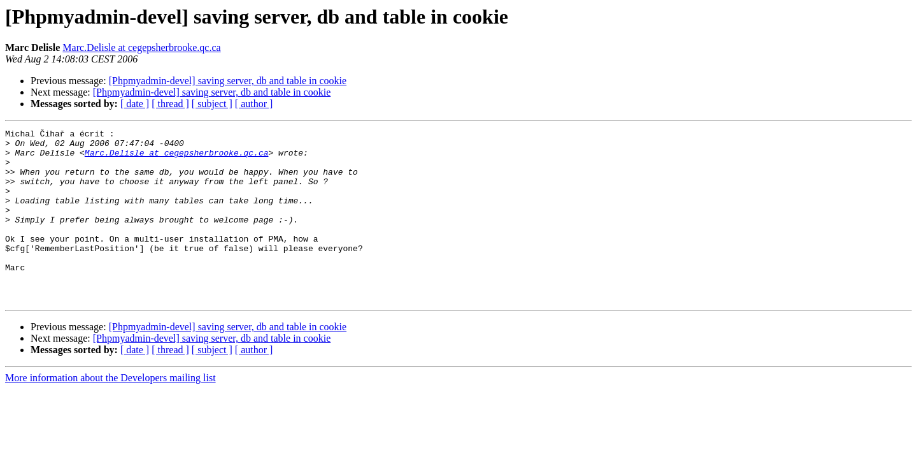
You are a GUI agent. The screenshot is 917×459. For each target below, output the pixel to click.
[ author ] (254, 103)
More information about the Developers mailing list (110, 412)
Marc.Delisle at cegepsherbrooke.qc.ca (141, 47)
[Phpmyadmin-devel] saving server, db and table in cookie (227, 80)
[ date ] (134, 103)
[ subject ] (212, 103)
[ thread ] (170, 103)
